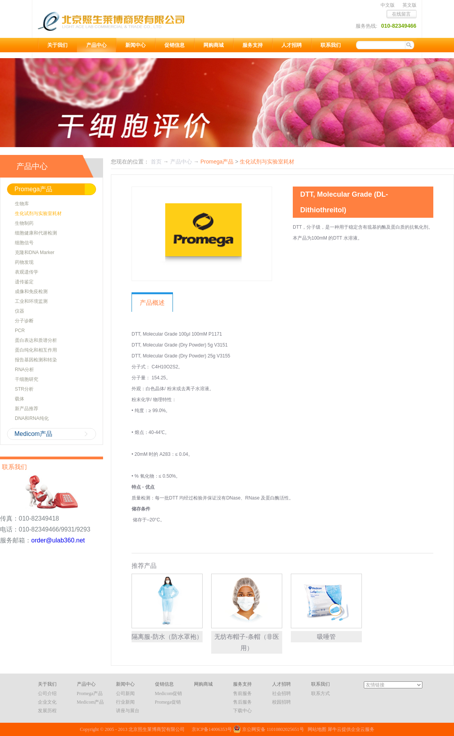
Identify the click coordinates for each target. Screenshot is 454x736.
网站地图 (315, 729)
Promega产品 (216, 161)
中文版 (388, 5)
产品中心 (181, 161)
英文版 (409, 5)
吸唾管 (326, 636)
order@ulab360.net (58, 540)
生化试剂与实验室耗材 (267, 161)
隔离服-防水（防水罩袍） (167, 636)
